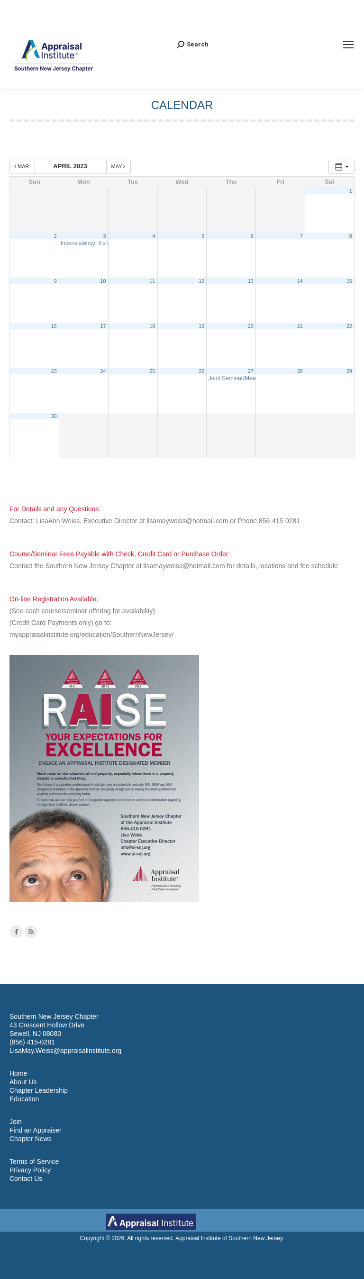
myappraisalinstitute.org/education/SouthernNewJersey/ (91, 634)
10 (103, 281)
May (119, 166)
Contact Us (25, 1178)
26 (201, 371)
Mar (22, 166)
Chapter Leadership (38, 1090)
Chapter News (30, 1139)
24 (103, 371)
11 (152, 281)
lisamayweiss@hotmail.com (187, 521)
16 (54, 326)
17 (103, 326)
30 (54, 416)
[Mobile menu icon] (348, 44)
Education (24, 1099)
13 (251, 281)
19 (201, 326)
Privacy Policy (30, 1170)
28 (300, 371)
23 (54, 371)
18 (152, 326)
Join (15, 1121)
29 (349, 371)
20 (251, 326)
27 (251, 371)
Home (18, 1073)
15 (349, 281)
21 (300, 326)
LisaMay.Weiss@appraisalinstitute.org (65, 1050)
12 (201, 281)
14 (300, 281)
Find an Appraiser (35, 1130)
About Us (23, 1082)
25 (152, 371)
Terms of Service (34, 1161)
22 (349, 326)
